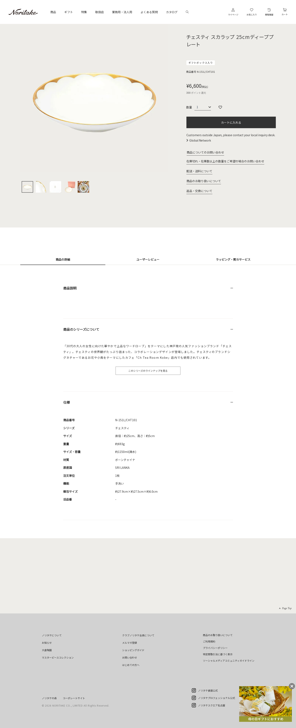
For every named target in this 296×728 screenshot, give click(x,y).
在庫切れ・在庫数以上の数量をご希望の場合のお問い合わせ (225, 161)
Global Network (200, 140)
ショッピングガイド (133, 650)
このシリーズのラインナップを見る (148, 370)
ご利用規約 (209, 641)
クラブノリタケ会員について (138, 635)
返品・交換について (199, 191)
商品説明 (69, 288)
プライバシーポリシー (215, 647)
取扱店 (99, 12)
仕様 (66, 402)
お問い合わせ (129, 657)
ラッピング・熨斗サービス (233, 259)
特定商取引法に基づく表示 (218, 654)
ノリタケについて (52, 635)
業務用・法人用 (122, 12)
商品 (53, 12)
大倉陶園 (47, 650)
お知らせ (47, 642)
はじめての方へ (130, 665)
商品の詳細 (63, 259)
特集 (84, 12)
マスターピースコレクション (58, 657)
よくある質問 (149, 12)
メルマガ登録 (129, 642)
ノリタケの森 (49, 698)
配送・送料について (199, 171)
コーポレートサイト (74, 698)
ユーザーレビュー (147, 259)
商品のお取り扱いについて (203, 181)
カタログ (172, 12)
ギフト (68, 12)
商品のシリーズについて (81, 329)
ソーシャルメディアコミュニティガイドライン (228, 660)
